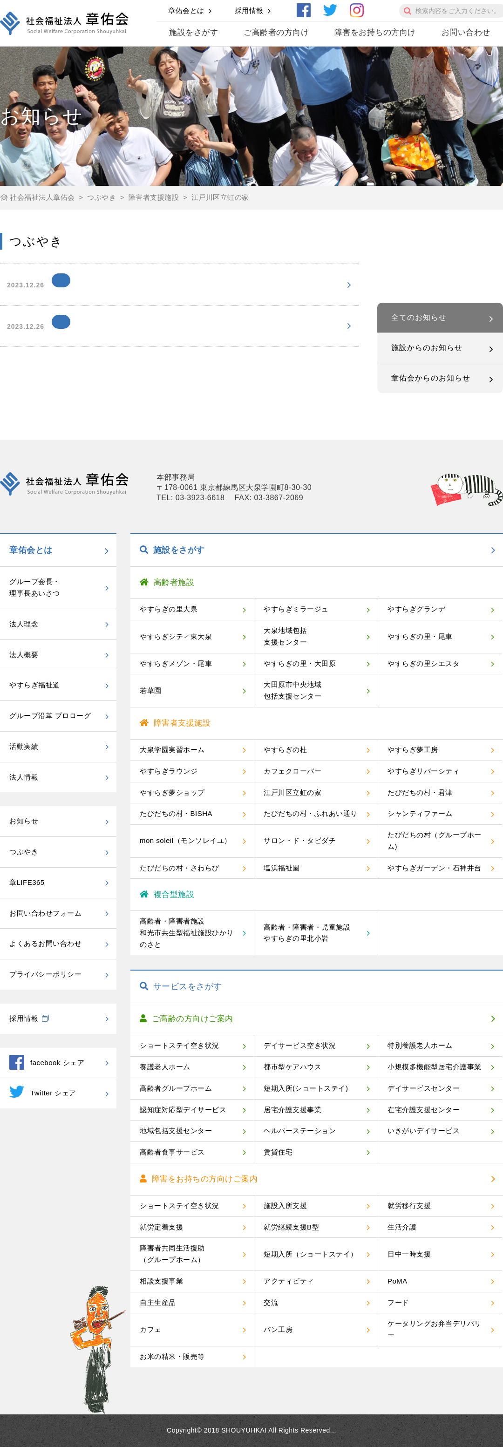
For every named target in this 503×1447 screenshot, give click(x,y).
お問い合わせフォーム (45, 913)
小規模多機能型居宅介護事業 (434, 1067)
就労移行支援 (409, 1205)
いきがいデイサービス (423, 1131)
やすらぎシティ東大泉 (176, 636)
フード (398, 1302)
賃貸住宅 (278, 1152)
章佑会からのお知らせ (430, 378)
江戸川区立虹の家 (292, 792)
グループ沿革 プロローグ (50, 716)
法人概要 (23, 655)
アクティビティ (289, 1281)
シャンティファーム (420, 813)
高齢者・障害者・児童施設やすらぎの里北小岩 (307, 933)
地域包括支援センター (176, 1131)
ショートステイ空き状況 (179, 1045)
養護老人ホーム (165, 1067)
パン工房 (278, 1329)
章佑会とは (186, 10)
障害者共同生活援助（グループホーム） (172, 1254)
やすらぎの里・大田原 (300, 663)
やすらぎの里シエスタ (423, 663)
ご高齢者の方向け (276, 32)
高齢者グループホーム (176, 1088)
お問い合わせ (466, 32)
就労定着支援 (161, 1227)
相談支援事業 (161, 1281)
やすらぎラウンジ (168, 771)
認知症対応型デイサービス (183, 1110)
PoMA (397, 1281)
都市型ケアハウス (292, 1067)
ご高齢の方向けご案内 (186, 1018)
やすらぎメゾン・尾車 (176, 663)
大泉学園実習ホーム (172, 750)
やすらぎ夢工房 (412, 750)
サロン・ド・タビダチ (300, 840)
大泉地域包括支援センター (285, 636)
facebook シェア (46, 1062)
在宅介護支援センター (423, 1110)
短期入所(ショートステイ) (306, 1088)
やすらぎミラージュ (296, 609)
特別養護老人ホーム (420, 1045)
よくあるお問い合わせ (45, 943)
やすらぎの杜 (285, 750)
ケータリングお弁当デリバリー (434, 1329)
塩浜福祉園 (282, 868)
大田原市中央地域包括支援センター (292, 690)
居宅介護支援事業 (292, 1110)
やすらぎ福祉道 (34, 685)
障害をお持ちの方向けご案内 (199, 1179)
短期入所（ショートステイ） (311, 1254)
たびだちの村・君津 (420, 792)
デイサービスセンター (423, 1088)
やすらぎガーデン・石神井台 (434, 868)
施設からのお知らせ (426, 348)
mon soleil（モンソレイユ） (185, 840)
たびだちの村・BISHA (176, 813)
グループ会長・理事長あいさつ (34, 587)
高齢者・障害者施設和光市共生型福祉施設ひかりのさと (187, 932)
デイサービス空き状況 (300, 1045)
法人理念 (23, 624)
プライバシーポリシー (45, 974)
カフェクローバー (292, 771)
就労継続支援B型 (291, 1227)
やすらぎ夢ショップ (172, 792)
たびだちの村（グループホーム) (434, 840)
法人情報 (23, 777)
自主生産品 (158, 1302)
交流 (271, 1302)
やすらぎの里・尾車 (420, 636)
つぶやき (23, 852)
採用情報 (249, 10)
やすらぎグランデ (416, 609)
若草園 (151, 690)
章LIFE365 (27, 882)
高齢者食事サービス (172, 1152)
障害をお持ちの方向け (375, 32)
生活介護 (401, 1227)
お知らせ (23, 821)
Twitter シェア (42, 1092)
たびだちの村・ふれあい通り (311, 813)
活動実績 (23, 746)
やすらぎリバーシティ (423, 771)
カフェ (151, 1329)
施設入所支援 (285, 1205)
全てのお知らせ (419, 317)
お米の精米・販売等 (172, 1356)
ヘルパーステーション (300, 1131)
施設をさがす (193, 32)
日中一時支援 (409, 1254)
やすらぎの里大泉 (168, 609)
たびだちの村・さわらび (179, 868)
